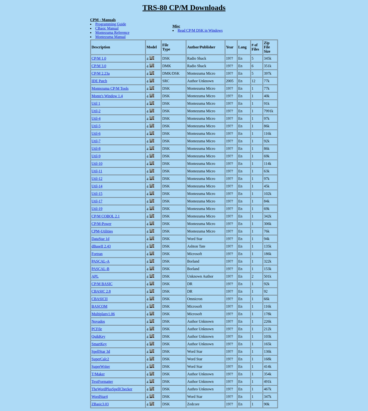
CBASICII (99, 299)
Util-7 (96, 141)
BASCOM (99, 306)
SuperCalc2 (100, 359)
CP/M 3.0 (99, 66)
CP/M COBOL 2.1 (106, 216)
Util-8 (96, 149)
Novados (98, 321)
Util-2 (96, 111)
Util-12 (97, 179)
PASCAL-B (100, 269)
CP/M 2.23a (101, 73)
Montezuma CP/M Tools (110, 88)
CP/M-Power (101, 224)
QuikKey (98, 336)
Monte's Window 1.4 (107, 96)
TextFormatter (102, 382)
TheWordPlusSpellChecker (112, 389)
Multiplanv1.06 (103, 314)
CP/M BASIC (102, 284)
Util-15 (97, 194)
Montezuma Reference (112, 33)
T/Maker (98, 374)
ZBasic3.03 (100, 404)
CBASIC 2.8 (101, 291)
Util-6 (96, 134)
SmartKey (99, 344)
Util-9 (96, 156)
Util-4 (96, 118)
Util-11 (97, 171)
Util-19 (97, 209)
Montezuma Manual (110, 37)
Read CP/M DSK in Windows (200, 30)
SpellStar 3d (101, 351)
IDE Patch (99, 81)
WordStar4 (100, 397)
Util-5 (96, 126)
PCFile (97, 329)
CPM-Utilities (102, 231)
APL (95, 276)
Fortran (97, 254)
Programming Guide (110, 24)
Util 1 (96, 103)
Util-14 (97, 186)
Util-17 (97, 201)
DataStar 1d (100, 239)
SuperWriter (101, 366)
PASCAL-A (101, 261)
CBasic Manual (107, 28)
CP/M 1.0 (99, 58)
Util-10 (97, 164)
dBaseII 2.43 (101, 246)
